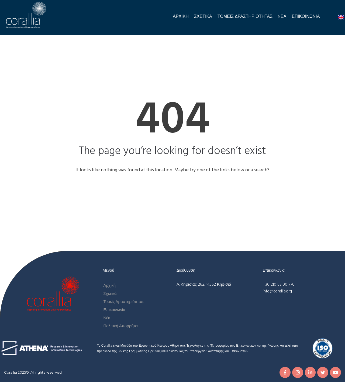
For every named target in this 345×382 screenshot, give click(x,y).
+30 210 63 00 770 (279, 284)
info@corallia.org (277, 291)
